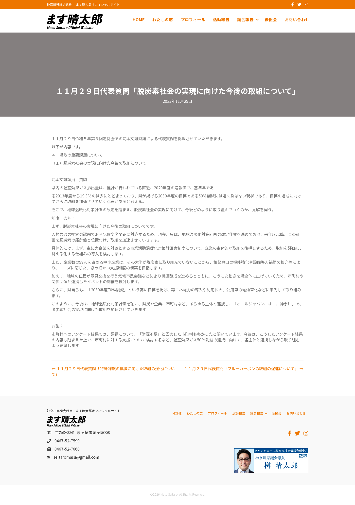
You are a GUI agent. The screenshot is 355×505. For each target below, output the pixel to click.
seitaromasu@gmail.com (76, 457)
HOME (139, 19)
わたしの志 (162, 19)
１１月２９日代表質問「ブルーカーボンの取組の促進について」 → (243, 369)
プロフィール (193, 19)
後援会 (271, 19)
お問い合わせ (297, 19)
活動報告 (221, 19)
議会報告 (245, 19)
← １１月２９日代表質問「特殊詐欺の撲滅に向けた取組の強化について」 (113, 371)
